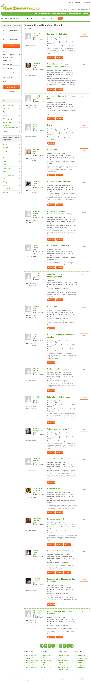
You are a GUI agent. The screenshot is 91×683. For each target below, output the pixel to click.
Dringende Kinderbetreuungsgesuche (10, 126)
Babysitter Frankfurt (46, 665)
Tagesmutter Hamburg (81, 660)
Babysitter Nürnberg (63, 665)
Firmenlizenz (55, 679)
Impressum (34, 679)
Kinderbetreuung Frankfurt (31, 660)
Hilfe (83, 679)
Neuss (5, 144)
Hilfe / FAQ (86, 2)
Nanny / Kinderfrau (11, 57)
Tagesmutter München (81, 665)
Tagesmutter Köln (79, 664)
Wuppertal (6, 185)
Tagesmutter (7, 112)
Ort (3, 39)
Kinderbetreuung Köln (29, 664)
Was (4, 30)
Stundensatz (5, 68)
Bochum (5, 192)
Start (35, 13)
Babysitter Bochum (46, 660)
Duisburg (5, 151)
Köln (4, 178)
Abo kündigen (76, 679)
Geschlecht (5, 64)
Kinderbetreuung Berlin (30, 655)
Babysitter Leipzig (62, 658)
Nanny (5, 115)
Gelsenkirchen (7, 188)
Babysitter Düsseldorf (46, 657)
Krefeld (5, 154)
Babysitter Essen (45, 658)
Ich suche (4, 18)
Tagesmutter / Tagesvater (11, 54)
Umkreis (44, 18)
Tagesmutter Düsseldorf (81, 657)
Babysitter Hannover (63, 655)
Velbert (5, 161)
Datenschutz (46, 679)
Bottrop (5, 182)
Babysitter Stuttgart (63, 662)
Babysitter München (63, 660)
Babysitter (11, 51)
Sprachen (5, 73)
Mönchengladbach (8, 175)
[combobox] (14, 73)
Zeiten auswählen (8, 82)
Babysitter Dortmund (46, 662)
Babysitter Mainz (62, 664)
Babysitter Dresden (46, 664)
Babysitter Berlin (45, 655)
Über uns (26, 679)
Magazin (85, 13)
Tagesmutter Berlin (80, 655)
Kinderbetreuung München (31, 665)
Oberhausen (6, 158)
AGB (40, 679)
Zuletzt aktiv (5, 77)
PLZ (31, 18)
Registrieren (77, 2)
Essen (4, 171)
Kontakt (69, 679)
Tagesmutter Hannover (81, 662)
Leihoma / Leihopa (11, 60)
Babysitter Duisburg (63, 667)
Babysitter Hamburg (46, 667)
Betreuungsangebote (59, 13)
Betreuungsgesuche (74, 13)
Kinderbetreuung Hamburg (31, 662)
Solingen (5, 164)
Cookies (26, 680)
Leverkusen (6, 168)
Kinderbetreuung (44, 13)
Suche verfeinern (11, 45)
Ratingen (5, 147)
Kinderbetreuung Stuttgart (30, 667)
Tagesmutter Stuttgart (80, 667)
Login (69, 2)
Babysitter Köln (62, 657)
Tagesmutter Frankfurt (81, 658)
